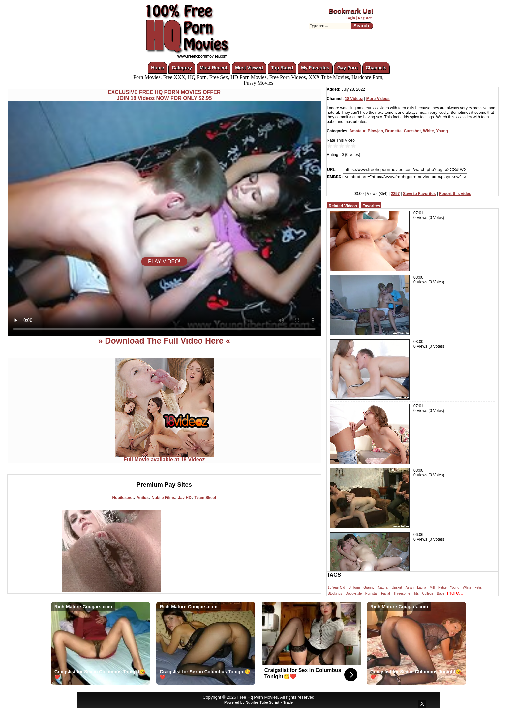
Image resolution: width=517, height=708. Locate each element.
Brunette (393, 131)
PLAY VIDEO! (164, 261)
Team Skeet (205, 497)
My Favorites (315, 67)
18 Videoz (354, 98)
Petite (442, 587)
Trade (288, 702)
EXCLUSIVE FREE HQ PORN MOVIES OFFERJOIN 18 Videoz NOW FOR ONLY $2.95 (164, 95)
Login (350, 18)
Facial (385, 593)
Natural (383, 587)
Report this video (455, 193)
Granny (368, 587)
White (428, 131)
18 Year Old (336, 587)
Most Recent (213, 67)
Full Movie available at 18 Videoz (164, 457)
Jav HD (185, 497)
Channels (376, 67)
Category (182, 67)
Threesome (401, 593)
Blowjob (375, 131)
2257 (395, 193)
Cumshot (412, 131)
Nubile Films (163, 497)
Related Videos (343, 206)
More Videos (378, 98)
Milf (432, 587)
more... (455, 592)
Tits (416, 593)
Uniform (354, 587)
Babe (440, 593)
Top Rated (282, 67)
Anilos (143, 497)
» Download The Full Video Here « (164, 340)
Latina (421, 587)
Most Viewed (249, 67)
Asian (410, 587)
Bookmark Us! (350, 11)
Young (442, 131)
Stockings (335, 593)
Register (365, 18)
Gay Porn (347, 67)
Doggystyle (354, 593)
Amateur (358, 131)
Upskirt (397, 587)
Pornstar (371, 593)
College (427, 593)
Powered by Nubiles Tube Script (251, 702)
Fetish (478, 587)
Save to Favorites (419, 193)
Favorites (371, 206)
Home (157, 67)
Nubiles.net (123, 497)
